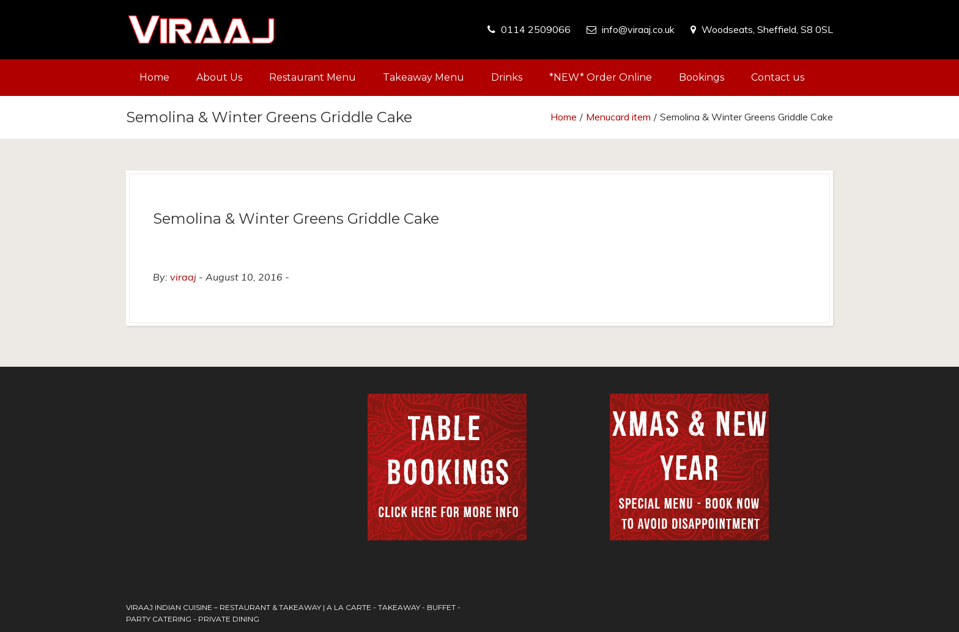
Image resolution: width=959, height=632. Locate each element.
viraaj (183, 277)
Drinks (506, 77)
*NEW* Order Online (600, 77)
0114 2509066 (536, 29)
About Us (219, 77)
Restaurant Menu (312, 77)
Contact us (777, 77)
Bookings (701, 77)
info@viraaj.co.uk (638, 29)
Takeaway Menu (423, 77)
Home (154, 77)
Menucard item (618, 117)
